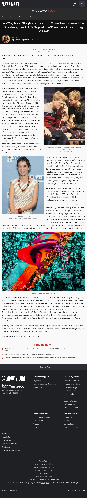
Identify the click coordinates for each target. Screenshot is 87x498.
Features (31, 17)
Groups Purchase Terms (43, 470)
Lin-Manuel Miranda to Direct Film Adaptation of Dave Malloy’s (29, 354)
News (4, 17)
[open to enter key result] (82, 4)
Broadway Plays (70, 387)
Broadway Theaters (9, 443)
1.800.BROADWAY (16, 387)
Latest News (38, 420)
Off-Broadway (70, 404)
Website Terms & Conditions (43, 464)
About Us (68, 417)
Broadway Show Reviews (11, 450)
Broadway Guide (8, 440)
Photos (12, 17)
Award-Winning (70, 401)
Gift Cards (6, 447)
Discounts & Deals (71, 407)
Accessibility (69, 424)
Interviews (41, 17)
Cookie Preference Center (43, 476)
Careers (67, 420)
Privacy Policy (43, 461)
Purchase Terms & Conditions (43, 467)
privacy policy (44, 483)
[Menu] (75, 4)
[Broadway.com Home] (10, 4)
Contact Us (6, 385)
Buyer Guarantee (71, 427)
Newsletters (6, 437)
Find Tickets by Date (72, 380)
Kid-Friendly (69, 394)
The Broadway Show (41, 417)
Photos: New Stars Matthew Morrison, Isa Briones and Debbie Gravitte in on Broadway (40, 358)
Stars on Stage (70, 391)
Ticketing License (43, 473)
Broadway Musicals (72, 384)
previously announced (21, 83)
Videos (21, 17)
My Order (37, 380)
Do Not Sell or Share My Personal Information (43, 479)
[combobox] (81, 4)
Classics (67, 397)
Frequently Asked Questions (44, 384)
